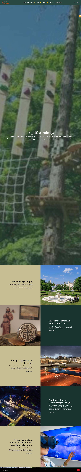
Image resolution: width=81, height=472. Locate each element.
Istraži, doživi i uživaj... (28, 2)
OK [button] (78, 469)
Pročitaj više (29, 288)
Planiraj (44, 2)
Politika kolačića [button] (5, 470)
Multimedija (59, 2)
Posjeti (51, 2)
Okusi (38, 2)
